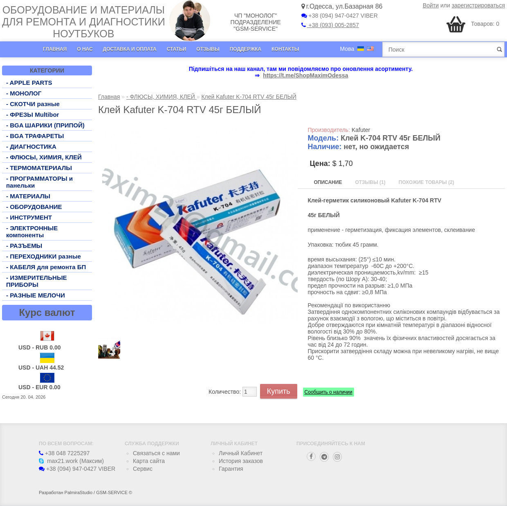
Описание (328, 182)
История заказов (241, 461)
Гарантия (231, 468)
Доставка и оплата (130, 49)
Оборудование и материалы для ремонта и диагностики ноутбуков (83, 21)
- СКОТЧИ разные (33, 103)
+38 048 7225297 (64, 453)
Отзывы (207, 49)
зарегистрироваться (478, 5)
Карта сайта (149, 461)
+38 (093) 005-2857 (330, 25)
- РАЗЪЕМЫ (24, 245)
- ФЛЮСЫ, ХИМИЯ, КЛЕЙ (44, 157)
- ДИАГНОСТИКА (31, 146)
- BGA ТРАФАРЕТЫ (35, 135)
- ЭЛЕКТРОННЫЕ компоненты (32, 231)
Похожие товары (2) (426, 182)
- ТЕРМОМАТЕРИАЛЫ (39, 167)
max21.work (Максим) (71, 461)
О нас (84, 49)
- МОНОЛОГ (23, 93)
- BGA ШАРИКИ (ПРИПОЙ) (45, 125)
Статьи (176, 49)
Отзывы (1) (370, 182)
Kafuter (361, 130)
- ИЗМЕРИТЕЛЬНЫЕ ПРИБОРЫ (36, 281)
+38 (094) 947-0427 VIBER (339, 15)
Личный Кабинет (240, 453)
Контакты (285, 49)
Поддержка (246, 49)
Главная (55, 49)
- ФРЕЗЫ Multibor (32, 114)
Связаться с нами (156, 453)
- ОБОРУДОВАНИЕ (34, 206)
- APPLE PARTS (29, 82)
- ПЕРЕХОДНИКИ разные (43, 256)
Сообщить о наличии (328, 392)
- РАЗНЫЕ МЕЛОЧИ (35, 295)
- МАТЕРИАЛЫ (28, 196)
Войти (431, 5)
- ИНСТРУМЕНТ (29, 217)
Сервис (143, 468)
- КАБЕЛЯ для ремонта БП (46, 266)
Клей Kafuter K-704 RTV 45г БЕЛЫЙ (248, 96)
